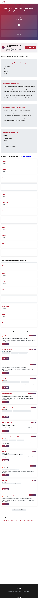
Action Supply (5, 378)
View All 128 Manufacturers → (19, 509)
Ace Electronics (5, 364)
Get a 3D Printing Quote (30, 47)
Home (16, 4)
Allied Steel (4, 466)
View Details (5, 343)
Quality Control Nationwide (28, 520)
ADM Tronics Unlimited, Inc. (8, 407)
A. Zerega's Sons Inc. (6, 335)
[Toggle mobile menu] (36, 2)
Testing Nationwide (15, 523)
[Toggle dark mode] (33, 2)
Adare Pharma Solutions (7, 393)
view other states (27, 156)
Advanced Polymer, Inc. (7, 422)
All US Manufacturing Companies (7, 520)
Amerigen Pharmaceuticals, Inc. (9, 495)
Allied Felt (4, 451)
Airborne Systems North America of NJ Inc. (11, 436)
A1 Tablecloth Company (7, 349)
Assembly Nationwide (5, 523)
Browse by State (18, 520)
